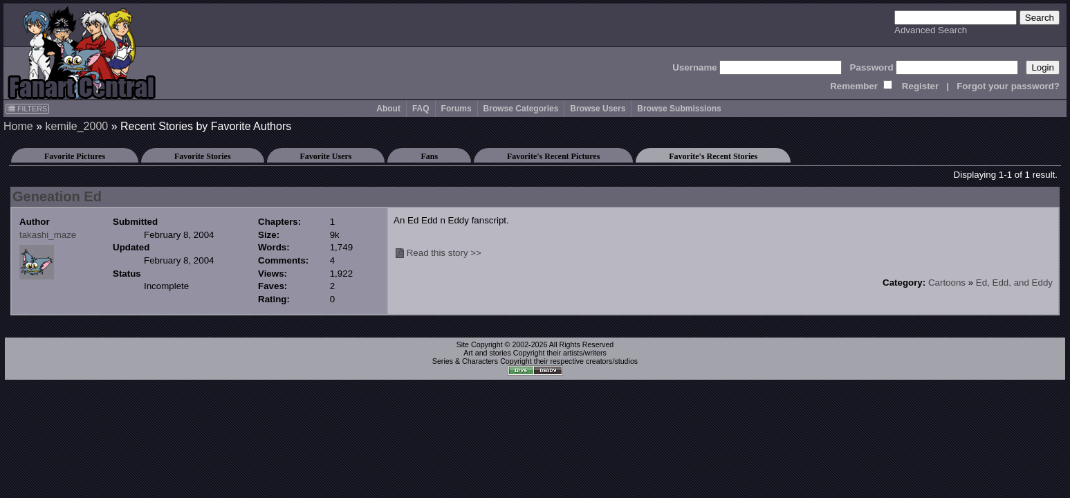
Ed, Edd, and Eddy (1014, 282)
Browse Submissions (679, 108)
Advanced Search (930, 30)
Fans (429, 156)
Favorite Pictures (74, 156)
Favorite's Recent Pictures (553, 156)
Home (18, 126)
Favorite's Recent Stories (713, 156)
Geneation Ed (57, 196)
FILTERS (27, 108)
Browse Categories (521, 108)
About (388, 108)
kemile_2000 (76, 126)
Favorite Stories (202, 156)
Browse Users (597, 108)
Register (920, 86)
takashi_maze (47, 235)
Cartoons (947, 282)
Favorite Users (326, 156)
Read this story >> (444, 253)
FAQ (421, 108)
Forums (456, 108)
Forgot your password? (1008, 86)
